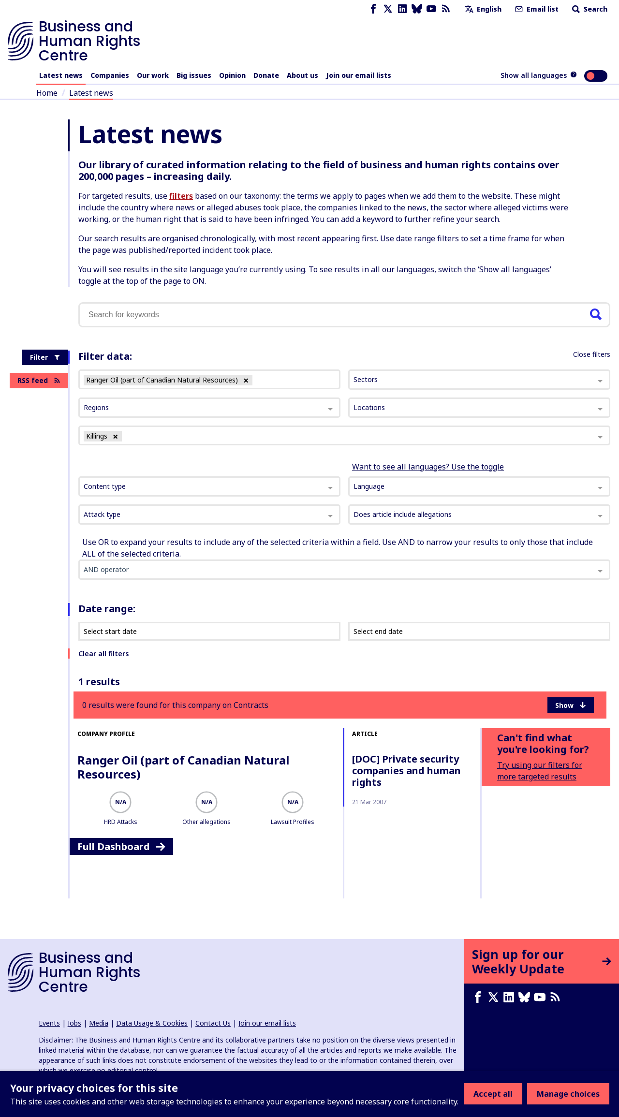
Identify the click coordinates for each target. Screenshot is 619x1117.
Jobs (74, 1023)
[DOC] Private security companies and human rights (406, 770)
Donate (266, 75)
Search (588, 9)
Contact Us (213, 1023)
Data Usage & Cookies (152, 1023)
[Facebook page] (373, 9)
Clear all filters (103, 653)
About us (302, 75)
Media (98, 1023)
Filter (45, 357)
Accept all (493, 1093)
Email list (536, 9)
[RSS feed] (446, 9)
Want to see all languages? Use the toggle (428, 466)
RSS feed (38, 380)
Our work (153, 75)
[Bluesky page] (417, 9)
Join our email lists (358, 75)
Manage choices (568, 1093)
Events (49, 1023)
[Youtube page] (431, 9)
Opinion (232, 75)
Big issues (194, 75)
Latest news (61, 75)
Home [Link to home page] (47, 93)
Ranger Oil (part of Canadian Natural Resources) (183, 767)
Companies (109, 75)
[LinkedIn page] (402, 9)
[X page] (388, 9)
